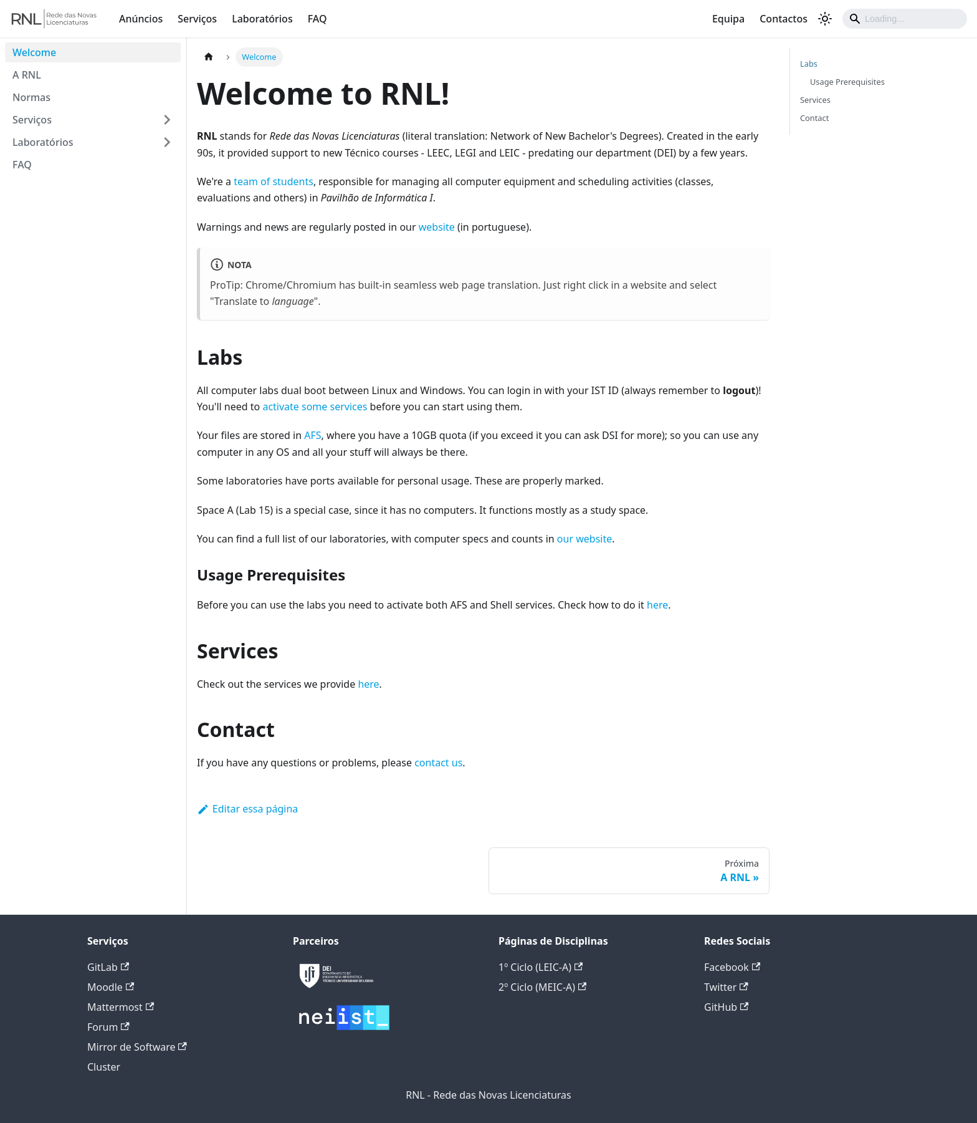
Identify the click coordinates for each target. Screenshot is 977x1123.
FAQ (317, 19)
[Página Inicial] (209, 57)
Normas (31, 97)
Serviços (197, 19)
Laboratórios (262, 19)
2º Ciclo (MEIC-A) (542, 987)
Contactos (784, 19)
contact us (438, 762)
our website (584, 539)
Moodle (110, 987)
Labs (808, 63)
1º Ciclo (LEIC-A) (540, 967)
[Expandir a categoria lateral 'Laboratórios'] (167, 142)
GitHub (726, 1007)
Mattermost (120, 1007)
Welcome (34, 52)
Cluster (103, 1067)
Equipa (728, 19)
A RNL (26, 75)
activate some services (314, 406)
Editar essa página (247, 809)
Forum (108, 1027)
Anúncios (141, 19)
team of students (273, 181)
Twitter (726, 987)
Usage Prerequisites (847, 81)
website (437, 227)
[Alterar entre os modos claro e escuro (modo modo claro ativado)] (825, 19)
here (657, 605)
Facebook (732, 967)
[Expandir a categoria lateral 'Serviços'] (167, 120)
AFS (312, 435)
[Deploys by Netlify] (336, 991)
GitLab (108, 967)
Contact (814, 117)
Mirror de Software (137, 1047)
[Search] (904, 19)
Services (815, 99)
